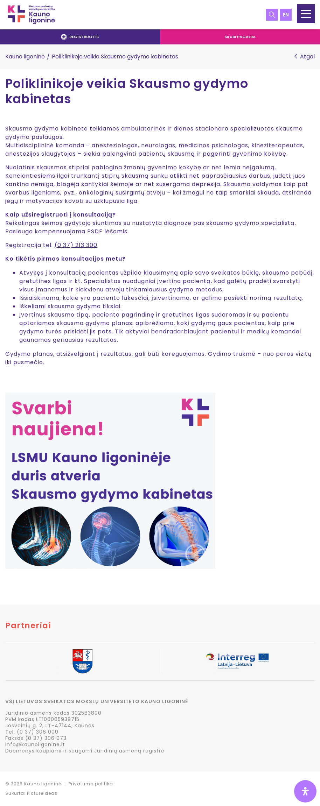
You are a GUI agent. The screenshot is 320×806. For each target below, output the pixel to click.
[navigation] (160, 36)
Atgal (307, 56)
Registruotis (80, 37)
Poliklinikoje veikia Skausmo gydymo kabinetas (126, 91)
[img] (305, 791)
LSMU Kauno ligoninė (31, 14)
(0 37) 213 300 (76, 245)
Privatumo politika (91, 784)
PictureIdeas (42, 793)
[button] (306, 13)
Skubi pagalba (240, 37)
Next (314, 661)
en (286, 14)
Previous (5, 661)
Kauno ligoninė (25, 56)
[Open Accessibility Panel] (305, 791)
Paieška (272, 15)
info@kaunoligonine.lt (35, 744)
